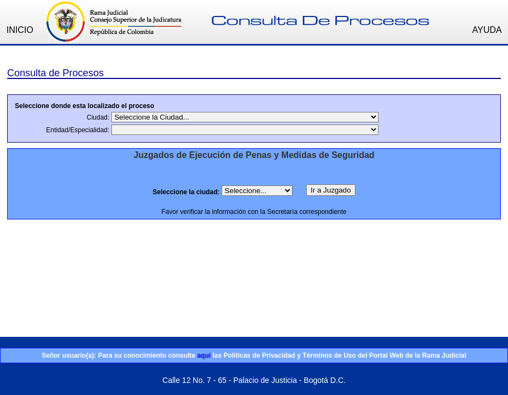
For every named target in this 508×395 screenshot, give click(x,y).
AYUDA (487, 30)
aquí (204, 355)
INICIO (20, 30)
